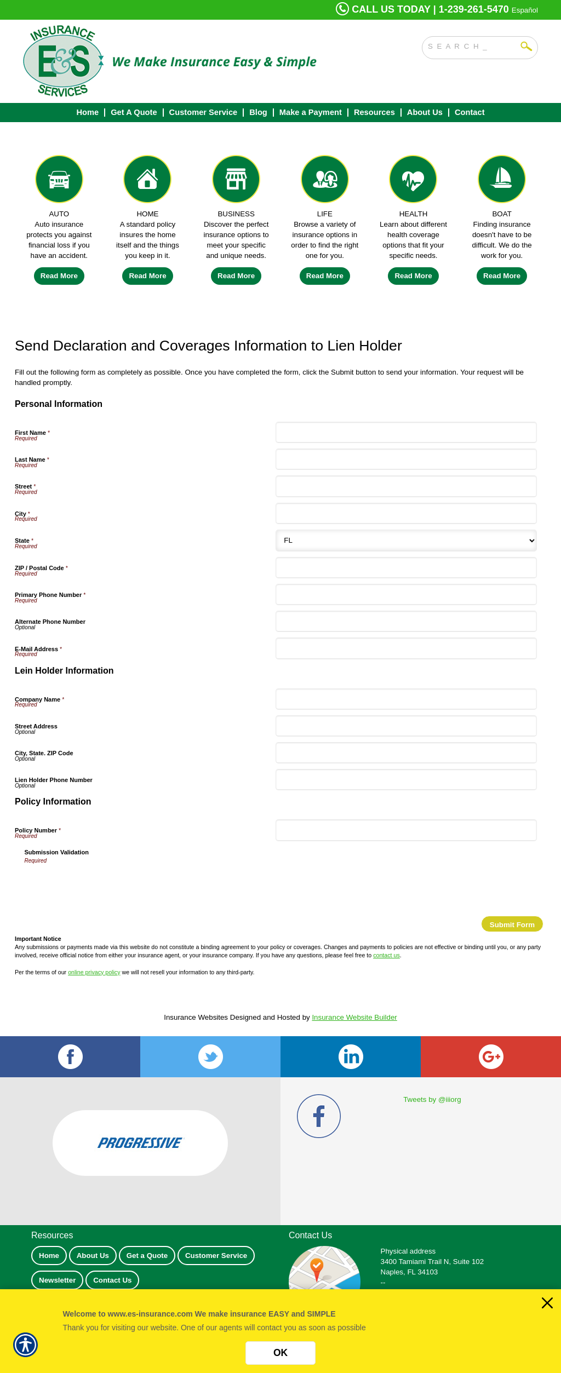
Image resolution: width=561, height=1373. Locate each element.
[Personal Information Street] (406, 486)
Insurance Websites (196, 1017)
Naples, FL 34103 (409, 1272)
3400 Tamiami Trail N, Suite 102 (432, 1261)
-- (383, 1282)
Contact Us (112, 1280)
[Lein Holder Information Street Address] (406, 726)
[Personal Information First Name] (406, 432)
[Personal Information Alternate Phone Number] (406, 621)
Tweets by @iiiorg (432, 1099)
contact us (386, 955)
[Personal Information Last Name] (406, 459)
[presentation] (108, 886)
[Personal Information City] (406, 513)
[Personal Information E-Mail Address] (406, 648)
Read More (59, 276)
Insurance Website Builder (354, 1017)
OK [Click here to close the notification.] (280, 1352)
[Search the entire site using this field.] (471, 44)
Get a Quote (147, 1255)
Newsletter (57, 1280)
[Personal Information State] (406, 541)
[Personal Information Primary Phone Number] (406, 594)
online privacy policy (94, 972)
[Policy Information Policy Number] (406, 830)
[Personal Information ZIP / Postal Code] (406, 567)
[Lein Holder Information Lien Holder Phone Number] (406, 779)
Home (49, 1255)
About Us (93, 1255)
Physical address (408, 1251)
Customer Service (216, 1255)
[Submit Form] (512, 924)
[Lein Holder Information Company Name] (406, 699)
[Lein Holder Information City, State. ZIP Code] (406, 752)
